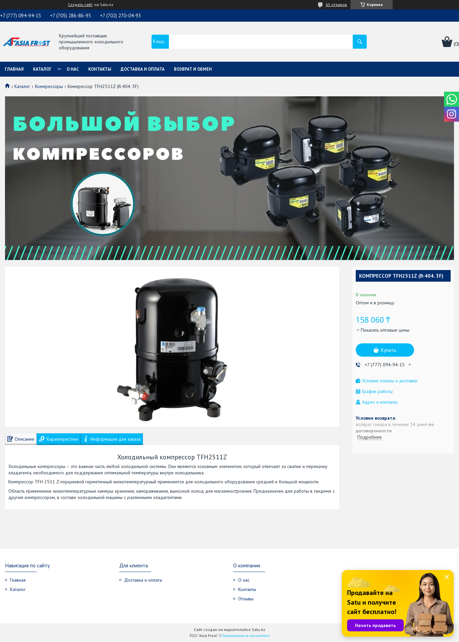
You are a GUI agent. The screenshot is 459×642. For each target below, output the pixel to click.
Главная (14, 69)
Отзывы (245, 599)
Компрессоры (49, 86)
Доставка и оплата (143, 69)
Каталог (42, 69)
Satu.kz (258, 629)
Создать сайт (80, 4)
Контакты (99, 69)
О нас (73, 69)
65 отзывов (336, 4)
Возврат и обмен (193, 69)
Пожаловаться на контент (246, 635)
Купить (388, 350)
